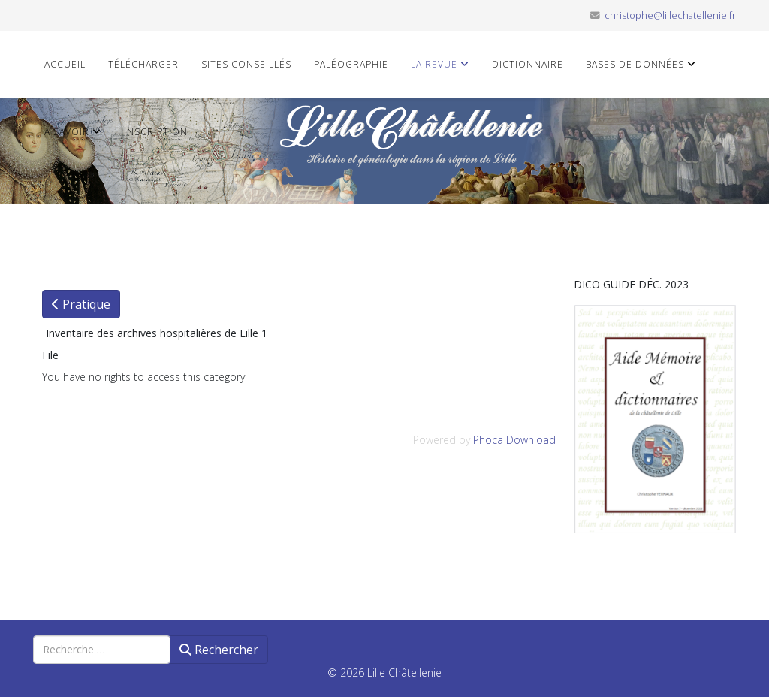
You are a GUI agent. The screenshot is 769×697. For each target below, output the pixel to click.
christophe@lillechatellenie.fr (670, 15)
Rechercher (218, 649)
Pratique (81, 304)
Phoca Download (514, 440)
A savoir (66, 131)
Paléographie (351, 64)
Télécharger (143, 64)
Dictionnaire (527, 64)
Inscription (156, 131)
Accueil (65, 64)
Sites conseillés (246, 64)
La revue (434, 64)
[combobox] (101, 649)
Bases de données (635, 64)
